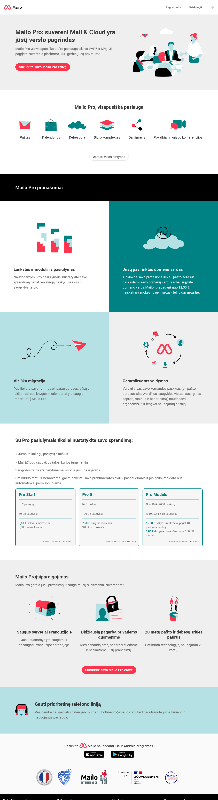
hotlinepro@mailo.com (118, 712)
